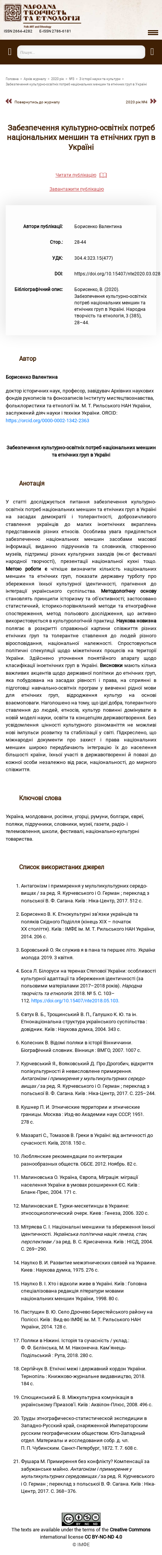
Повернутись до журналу (37, 102)
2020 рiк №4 (137, 102)
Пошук (140, 52)
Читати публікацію (76, 175)
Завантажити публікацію (77, 189)
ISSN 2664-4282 (18, 31)
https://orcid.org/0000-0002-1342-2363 (47, 420)
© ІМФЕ (81, 1544)
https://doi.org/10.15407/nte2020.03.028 (117, 274)
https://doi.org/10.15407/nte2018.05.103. (75, 1000)
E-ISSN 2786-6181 (55, 31)
